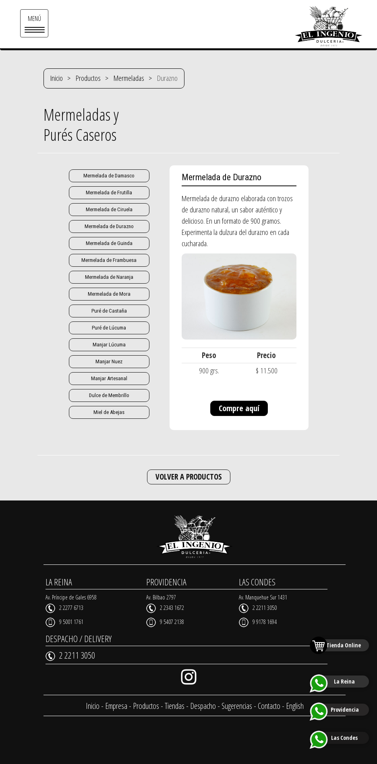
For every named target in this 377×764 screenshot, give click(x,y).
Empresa (116, 705)
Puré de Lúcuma (109, 328)
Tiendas (174, 705)
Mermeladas (129, 78)
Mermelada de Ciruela (109, 209)
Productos (88, 78)
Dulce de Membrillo (109, 395)
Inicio (56, 78)
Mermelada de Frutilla (109, 192)
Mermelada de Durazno (109, 226)
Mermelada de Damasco (109, 176)
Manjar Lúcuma (109, 345)
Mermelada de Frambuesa (109, 260)
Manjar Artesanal (109, 378)
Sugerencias (237, 705)
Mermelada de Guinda (109, 243)
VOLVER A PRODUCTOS (188, 477)
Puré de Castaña (109, 311)
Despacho (203, 705)
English (295, 705)
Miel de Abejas (109, 412)
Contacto (269, 705)
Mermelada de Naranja (109, 277)
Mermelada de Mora (109, 294)
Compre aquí (239, 408)
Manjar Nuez (109, 361)
